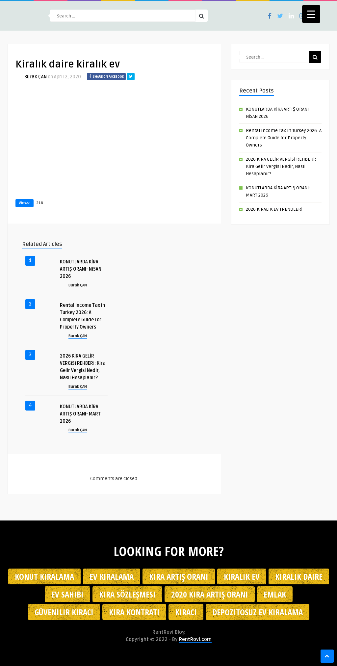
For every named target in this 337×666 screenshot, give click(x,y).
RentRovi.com (195, 639)
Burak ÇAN (35, 77)
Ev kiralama (112, 576)
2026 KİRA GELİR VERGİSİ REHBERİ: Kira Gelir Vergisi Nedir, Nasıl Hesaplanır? (281, 166)
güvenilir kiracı (64, 612)
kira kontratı (134, 612)
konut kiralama (44, 576)
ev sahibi (67, 594)
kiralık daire (299, 576)
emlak (275, 594)
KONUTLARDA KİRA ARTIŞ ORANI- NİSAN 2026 (80, 269)
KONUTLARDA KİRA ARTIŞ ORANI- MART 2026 (80, 414)
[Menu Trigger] (311, 14)
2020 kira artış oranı (209, 594)
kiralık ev (242, 576)
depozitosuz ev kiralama (257, 612)
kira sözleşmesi (127, 594)
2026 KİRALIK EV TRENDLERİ (274, 209)
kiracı (186, 612)
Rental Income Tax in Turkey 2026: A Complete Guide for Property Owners (284, 138)
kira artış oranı (178, 576)
